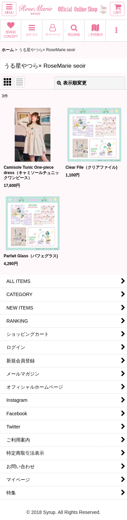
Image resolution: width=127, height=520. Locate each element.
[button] (9, 9)
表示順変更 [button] (72, 83)
